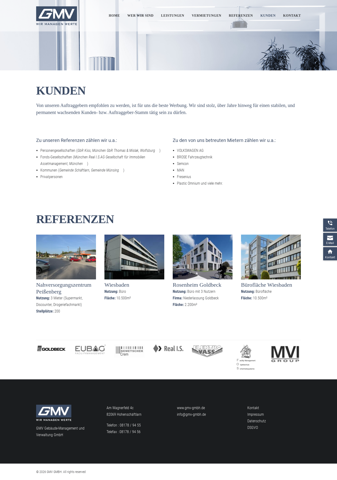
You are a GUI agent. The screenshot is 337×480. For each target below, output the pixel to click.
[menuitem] (116, 15)
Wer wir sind (140, 15)
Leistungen (172, 15)
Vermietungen (206, 15)
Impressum (255, 414)
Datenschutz (256, 421)
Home (114, 15)
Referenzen (241, 15)
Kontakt (292, 15)
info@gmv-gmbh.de (191, 414)
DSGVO (252, 427)
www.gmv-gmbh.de (191, 408)
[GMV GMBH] (56, 15)
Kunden (268, 15)
